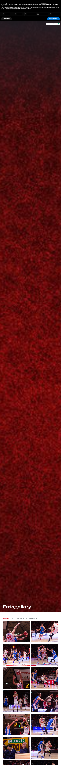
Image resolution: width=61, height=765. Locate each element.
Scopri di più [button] (7, 18)
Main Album (5, 618)
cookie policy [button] (6, 5)
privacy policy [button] (44, 3)
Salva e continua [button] (53, 18)
